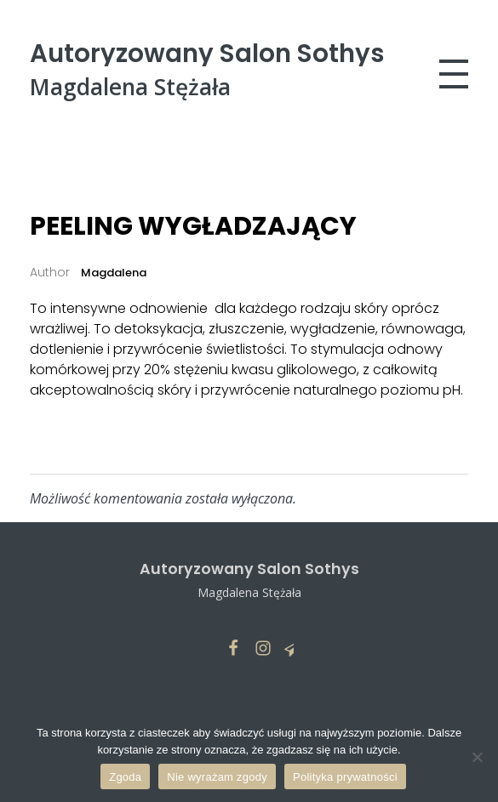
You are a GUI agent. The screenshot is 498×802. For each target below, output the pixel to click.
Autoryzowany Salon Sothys (207, 53)
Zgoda (125, 777)
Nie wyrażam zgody (217, 777)
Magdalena (112, 272)
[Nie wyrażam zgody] (476, 756)
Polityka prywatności (345, 777)
